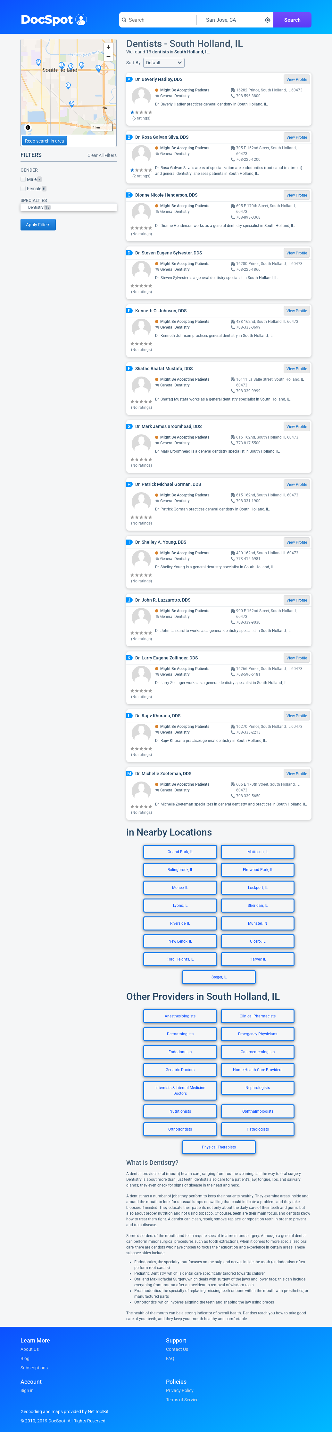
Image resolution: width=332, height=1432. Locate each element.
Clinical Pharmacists (258, 1016)
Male (31, 179)
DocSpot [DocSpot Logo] (52, 18)
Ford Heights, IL (180, 959)
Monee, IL (180, 887)
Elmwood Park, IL (258, 870)
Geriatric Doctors (180, 1070)
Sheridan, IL (258, 905)
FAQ (170, 1358)
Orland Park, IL (180, 852)
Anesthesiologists (180, 1016)
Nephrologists (257, 1088)
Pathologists (258, 1129)
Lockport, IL (258, 887)
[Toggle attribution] (28, 127)
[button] (164, 63)
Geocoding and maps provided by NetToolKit (65, 1411)
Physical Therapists (219, 1147)
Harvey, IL (258, 959)
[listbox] (69, 207)
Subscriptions (34, 1367)
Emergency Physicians (257, 1034)
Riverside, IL (180, 923)
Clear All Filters (102, 155)
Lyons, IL (180, 905)
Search (292, 20)
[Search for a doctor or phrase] (157, 19)
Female (33, 188)
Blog (25, 1358)
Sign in (27, 1390)
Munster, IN (257, 923)
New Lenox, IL (180, 941)
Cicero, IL (257, 941)
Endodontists (180, 1052)
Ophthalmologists (257, 1111)
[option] (72, 207)
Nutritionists (180, 1111)
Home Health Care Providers (257, 1070)
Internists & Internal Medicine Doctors (180, 1091)
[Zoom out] (108, 56)
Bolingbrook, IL (180, 870)
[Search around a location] (234, 19)
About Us (30, 1349)
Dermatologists (180, 1034)
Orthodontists (180, 1129)
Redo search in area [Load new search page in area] (44, 141)
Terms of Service (182, 1399)
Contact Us (177, 1349)
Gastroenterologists (258, 1052)
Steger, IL (219, 977)
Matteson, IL (257, 852)
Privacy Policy (180, 1390)
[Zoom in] (108, 47)
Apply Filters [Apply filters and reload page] (38, 224)
